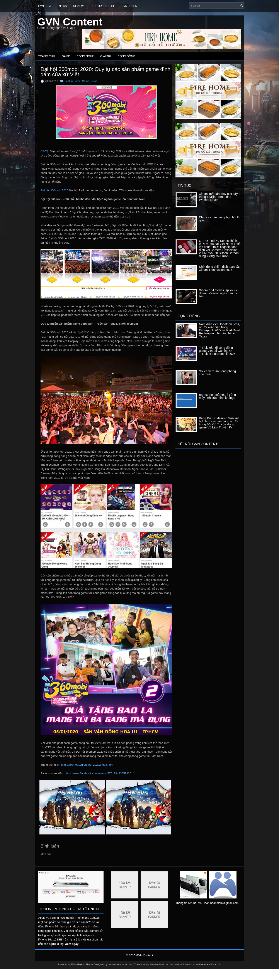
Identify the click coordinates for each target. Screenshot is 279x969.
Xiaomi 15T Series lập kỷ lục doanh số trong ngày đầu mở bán (218, 293)
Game (66, 56)
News (63, 6)
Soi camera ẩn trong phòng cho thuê (217, 372)
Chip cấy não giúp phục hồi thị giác (219, 219)
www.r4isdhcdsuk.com (120, 964)
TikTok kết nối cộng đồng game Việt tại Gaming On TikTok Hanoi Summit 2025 (217, 351)
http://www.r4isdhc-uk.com (159, 964)
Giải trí (105, 56)
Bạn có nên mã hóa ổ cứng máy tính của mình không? (217, 396)
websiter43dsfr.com (210, 964)
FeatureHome (72, 81)
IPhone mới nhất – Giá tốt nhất (70, 909)
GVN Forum (129, 6)
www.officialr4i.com (185, 964)
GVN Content (69, 22)
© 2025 (131, 955)
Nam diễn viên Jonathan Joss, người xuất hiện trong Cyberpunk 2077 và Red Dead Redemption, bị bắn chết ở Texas (219, 330)
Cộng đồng (126, 56)
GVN (44, 151)
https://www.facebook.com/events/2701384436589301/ (99, 773)
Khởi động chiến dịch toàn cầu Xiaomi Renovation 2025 (219, 268)
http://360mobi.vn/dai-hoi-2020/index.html (87, 764)
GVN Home (45, 6)
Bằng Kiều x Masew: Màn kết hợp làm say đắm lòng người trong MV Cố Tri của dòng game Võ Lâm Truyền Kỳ (219, 422)
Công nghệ (85, 56)
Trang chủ (46, 56)
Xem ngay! (72, 943)
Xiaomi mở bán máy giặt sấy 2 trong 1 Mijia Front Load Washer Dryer (219, 197)
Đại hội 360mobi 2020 (54, 190)
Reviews (79, 6)
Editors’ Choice (103, 6)
